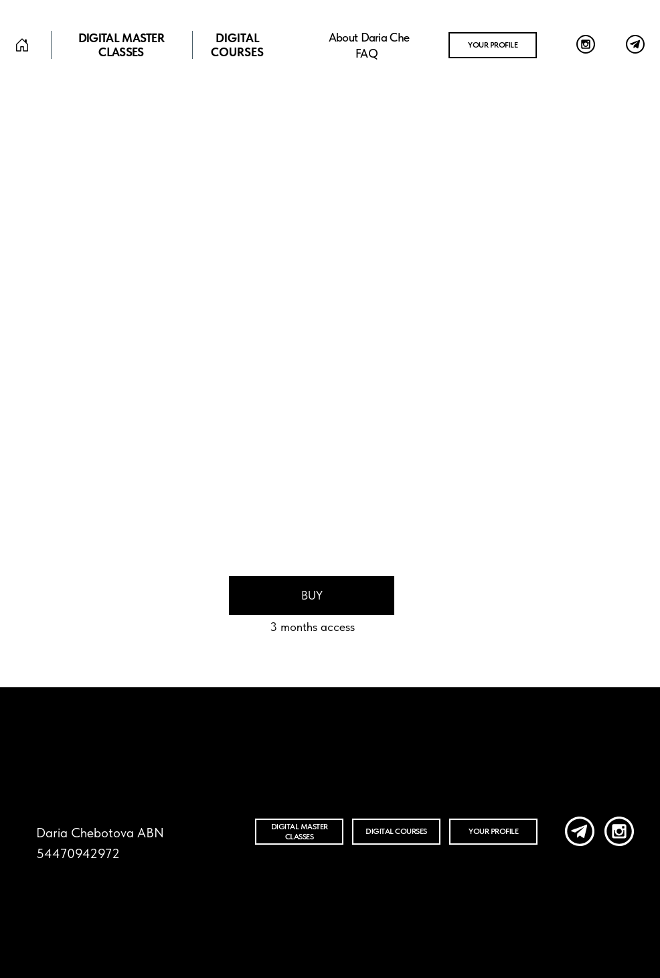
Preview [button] (287, 516)
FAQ (366, 53)
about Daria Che (369, 37)
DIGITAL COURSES (237, 45)
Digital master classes (121, 45)
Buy (312, 595)
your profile (493, 831)
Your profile (492, 45)
